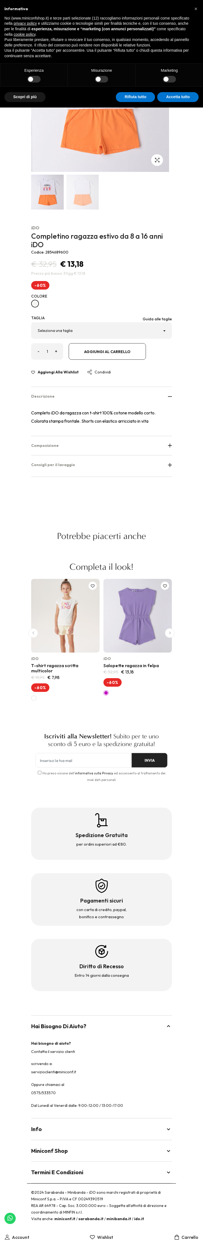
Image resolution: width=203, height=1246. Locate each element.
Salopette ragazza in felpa (131, 665)
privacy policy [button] (25, 23)
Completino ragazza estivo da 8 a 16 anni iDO (97, 240)
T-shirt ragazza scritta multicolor (54, 668)
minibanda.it (118, 1218)
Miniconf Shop (101, 1150)
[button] (33, 633)
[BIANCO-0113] (35, 303)
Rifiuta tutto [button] (135, 97)
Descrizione (101, 396)
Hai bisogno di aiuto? (101, 1026)
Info (101, 1129)
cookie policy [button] (24, 34)
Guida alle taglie (157, 319)
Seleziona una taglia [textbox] (55, 330)
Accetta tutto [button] (178, 97)
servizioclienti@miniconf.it (53, 1071)
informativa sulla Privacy (94, 773)
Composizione (101, 445)
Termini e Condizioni (101, 1172)
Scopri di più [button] (25, 97)
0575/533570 (43, 1092)
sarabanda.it (90, 1218)
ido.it (139, 1218)
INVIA (148, 760)
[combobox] (101, 330)
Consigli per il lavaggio (101, 464)
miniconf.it (64, 1218)
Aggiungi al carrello (107, 351)
